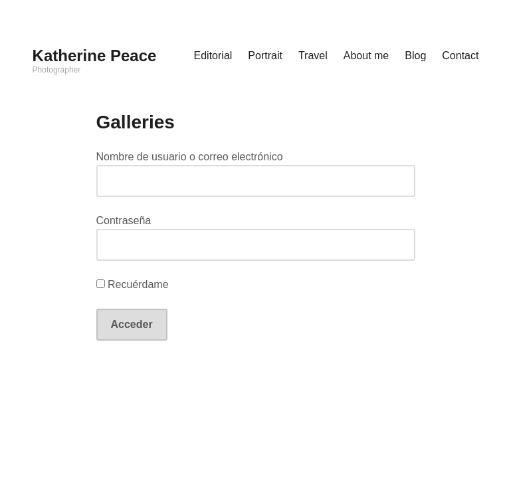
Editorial (213, 55)
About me (366, 55)
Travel (313, 55)
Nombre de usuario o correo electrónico (189, 156)
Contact (460, 55)
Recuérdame (132, 284)
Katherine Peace (95, 56)
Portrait (265, 55)
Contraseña (124, 220)
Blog (415, 55)
